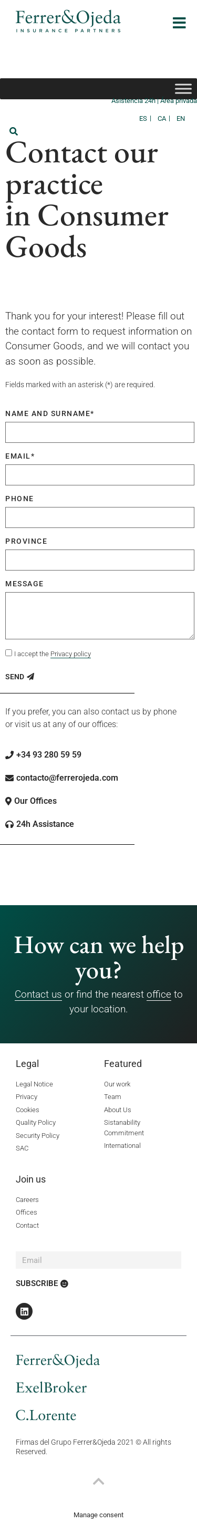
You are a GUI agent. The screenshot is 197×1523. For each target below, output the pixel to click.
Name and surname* (50, 413)
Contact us (38, 994)
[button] (13, 131)
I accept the (52, 654)
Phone (19, 498)
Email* (20, 456)
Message (24, 583)
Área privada (178, 101)
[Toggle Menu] (183, 89)
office (159, 994)
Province (26, 541)
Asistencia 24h (134, 101)
